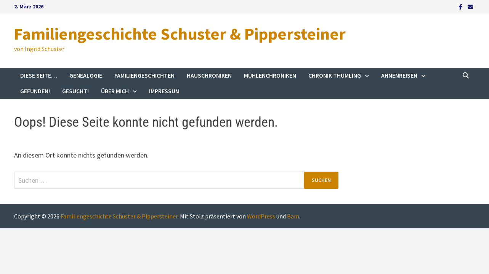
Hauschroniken (209, 75)
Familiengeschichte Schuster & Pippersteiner (180, 33)
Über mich (115, 91)
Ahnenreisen (399, 75)
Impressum (164, 91)
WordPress (261, 216)
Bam (293, 216)
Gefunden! (35, 91)
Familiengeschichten (144, 75)
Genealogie (85, 75)
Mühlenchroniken (270, 75)
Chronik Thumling (334, 75)
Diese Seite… (38, 75)
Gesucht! (75, 91)
